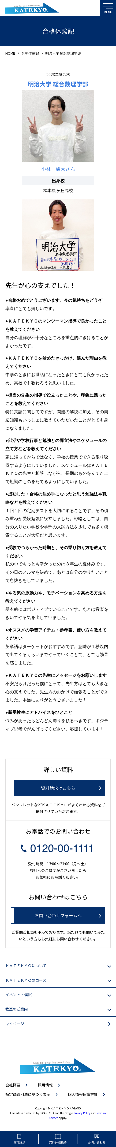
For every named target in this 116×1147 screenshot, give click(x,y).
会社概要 (12, 1085)
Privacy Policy (81, 1113)
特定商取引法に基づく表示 (27, 1094)
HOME (10, 53)
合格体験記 (30, 53)
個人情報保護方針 (83, 1094)
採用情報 (45, 1085)
